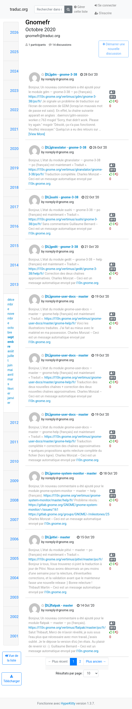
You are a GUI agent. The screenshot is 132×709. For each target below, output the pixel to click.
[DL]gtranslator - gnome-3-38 (63, 147)
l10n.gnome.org (39, 183)
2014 (14, 265)
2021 (14, 129)
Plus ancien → (96, 661)
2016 (14, 226)
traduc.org (19, 9)
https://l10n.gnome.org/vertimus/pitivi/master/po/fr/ (65, 559)
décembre (11, 304)
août (11, 351)
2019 (14, 168)
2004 (14, 578)
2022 (14, 110)
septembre (11, 341)
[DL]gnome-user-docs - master (64, 296)
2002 (14, 616)
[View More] (36, 134)
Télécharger (11, 679)
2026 (14, 32)
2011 (14, 442)
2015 (14, 245)
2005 (14, 558)
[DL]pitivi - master (55, 537)
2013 (14, 284)
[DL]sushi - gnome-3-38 (59, 197)
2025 (14, 52)
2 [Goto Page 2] (80, 661)
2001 (14, 636)
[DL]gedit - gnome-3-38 (59, 247)
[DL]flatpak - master (57, 605)
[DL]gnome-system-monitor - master (69, 473)
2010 (14, 461)
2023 (14, 90)
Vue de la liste (11, 658)
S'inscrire (103, 13)
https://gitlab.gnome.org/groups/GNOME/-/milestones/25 (68, 514)
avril (10, 374)
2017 (14, 207)
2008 (14, 500)
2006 (14, 539)
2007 (14, 519)
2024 (14, 71)
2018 (14, 187)
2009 (14, 481)
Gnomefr (37, 22)
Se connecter (105, 5)
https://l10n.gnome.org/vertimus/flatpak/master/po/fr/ (67, 627)
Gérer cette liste (81, 9)
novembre (11, 318)
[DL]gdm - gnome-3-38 (59, 74)
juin (10, 365)
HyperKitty (68, 703)
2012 (14, 422)
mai (10, 370)
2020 (14, 148)
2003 (14, 597)
